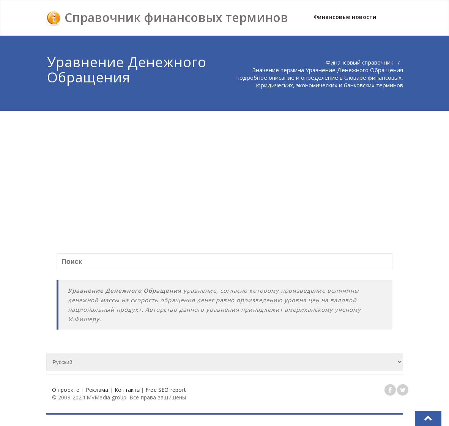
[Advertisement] (225, 168)
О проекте (66, 389)
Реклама (97, 389)
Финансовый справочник (359, 62)
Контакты (128, 389)
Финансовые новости (345, 17)
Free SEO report (165, 389)
